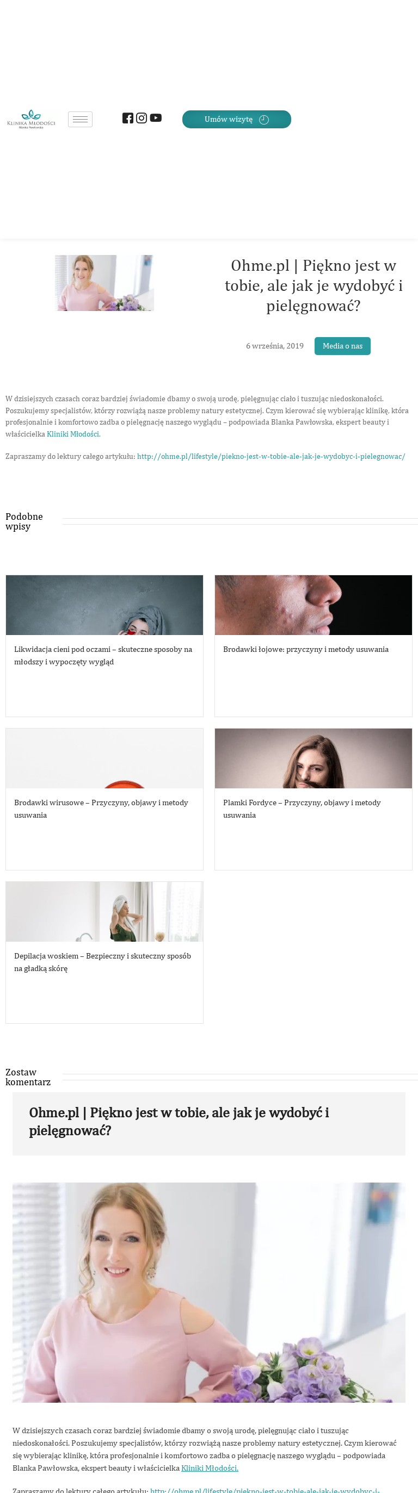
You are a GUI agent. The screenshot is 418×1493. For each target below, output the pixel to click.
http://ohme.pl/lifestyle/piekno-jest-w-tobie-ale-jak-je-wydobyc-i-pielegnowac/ (271, 456)
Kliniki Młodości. (74, 434)
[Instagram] (140, 119)
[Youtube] (154, 119)
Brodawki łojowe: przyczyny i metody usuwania (306, 649)
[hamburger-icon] (80, 119)
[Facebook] (126, 119)
